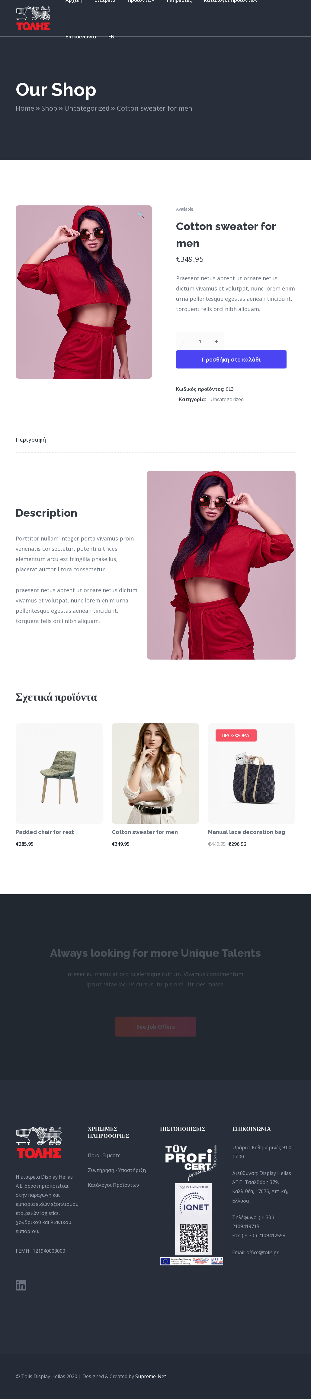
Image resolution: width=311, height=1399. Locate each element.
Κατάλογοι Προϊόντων (113, 1185)
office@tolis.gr (262, 1252)
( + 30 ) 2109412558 (263, 1235)
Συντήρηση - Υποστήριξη (117, 1170)
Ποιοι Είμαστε (104, 1155)
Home (25, 107)
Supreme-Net (150, 1376)
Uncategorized (87, 107)
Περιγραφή (31, 439)
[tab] (35, 439)
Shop (49, 107)
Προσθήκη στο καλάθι (231, 359)
